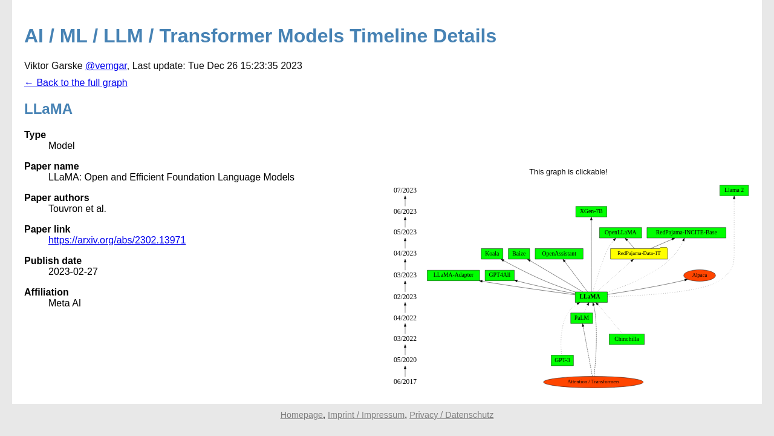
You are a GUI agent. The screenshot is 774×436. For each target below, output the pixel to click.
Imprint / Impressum (366, 415)
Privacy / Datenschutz (451, 415)
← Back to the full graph (76, 83)
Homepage (302, 415)
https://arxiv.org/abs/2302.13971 (117, 240)
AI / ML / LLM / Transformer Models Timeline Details (260, 36)
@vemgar (106, 66)
